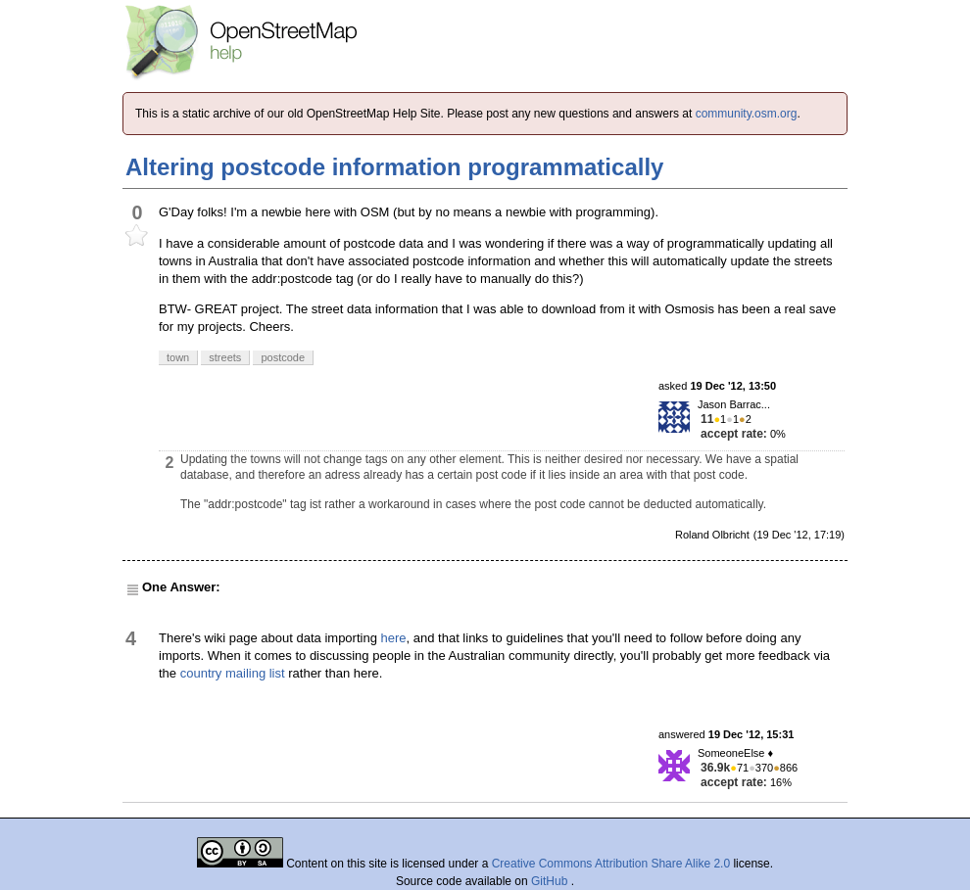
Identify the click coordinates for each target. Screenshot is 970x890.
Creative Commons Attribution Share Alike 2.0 (611, 863)
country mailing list (232, 673)
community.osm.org (747, 113)
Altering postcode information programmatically (394, 167)
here (394, 638)
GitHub (551, 881)
